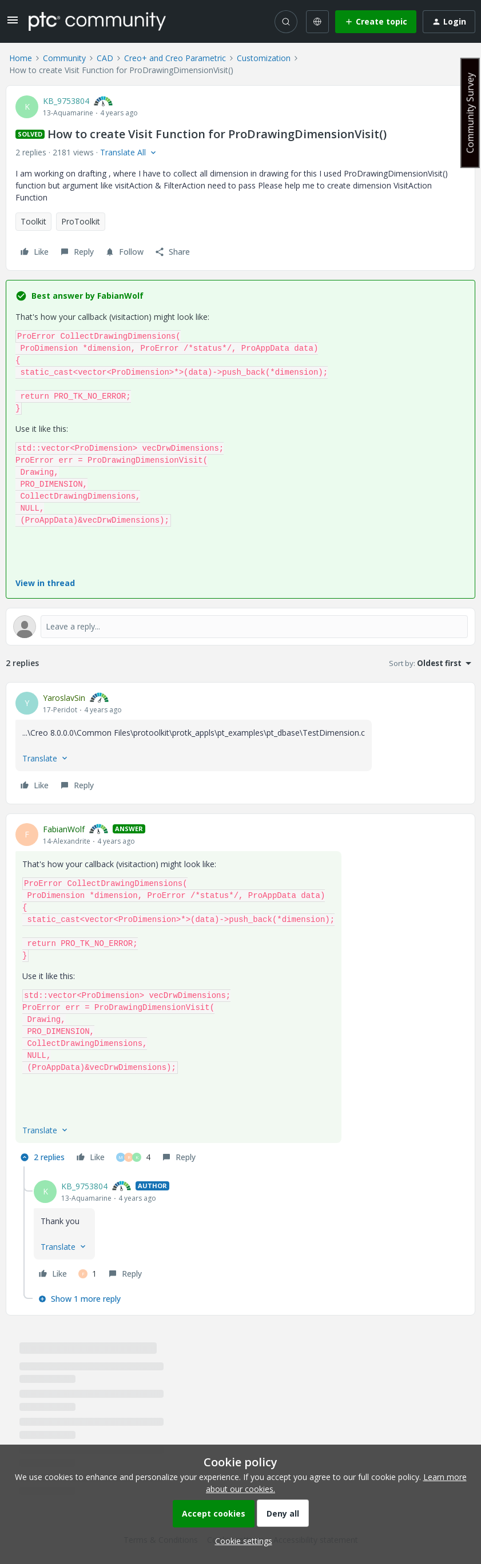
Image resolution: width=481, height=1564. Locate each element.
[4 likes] (133, 1157)
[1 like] (87, 1273)
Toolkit (33, 221)
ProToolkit (80, 221)
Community (64, 58)
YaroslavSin (64, 697)
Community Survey (470, 113)
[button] (12, 23)
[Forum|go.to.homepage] (97, 21)
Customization (264, 58)
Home (20, 58)
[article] (240, 743)
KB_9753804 (66, 100)
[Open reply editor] (240, 626)
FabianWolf (64, 829)
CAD (105, 58)
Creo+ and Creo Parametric (175, 58)
